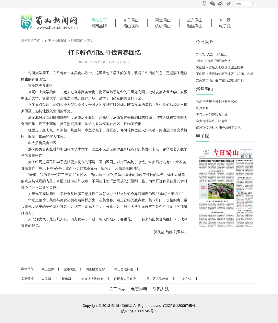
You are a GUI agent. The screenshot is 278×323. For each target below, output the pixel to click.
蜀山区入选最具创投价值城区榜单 (219, 67)
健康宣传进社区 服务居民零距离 (218, 127)
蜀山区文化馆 (95, 269)
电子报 (225, 26)
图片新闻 (202, 108)
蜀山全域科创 (123, 269)
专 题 (225, 20)
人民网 (46, 279)
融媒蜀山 (195, 26)
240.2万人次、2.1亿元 (211, 54)
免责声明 (139, 289)
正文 (90, 40)
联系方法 (161, 289)
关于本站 (117, 289)
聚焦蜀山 (163, 20)
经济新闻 (77, 40)
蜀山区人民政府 (157, 279)
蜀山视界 (131, 26)
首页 (48, 40)
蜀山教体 (47, 269)
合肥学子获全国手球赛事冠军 (216, 101)
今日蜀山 (131, 20)
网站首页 (99, 20)
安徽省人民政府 (92, 279)
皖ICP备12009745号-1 (139, 311)
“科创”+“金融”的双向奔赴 (213, 61)
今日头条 (204, 41)
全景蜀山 (195, 20)
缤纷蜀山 (163, 26)
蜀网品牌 (99, 26)
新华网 (66, 279)
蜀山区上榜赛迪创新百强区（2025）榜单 (224, 73)
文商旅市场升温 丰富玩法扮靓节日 (220, 80)
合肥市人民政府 (125, 279)
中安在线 (185, 279)
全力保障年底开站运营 (211, 121)
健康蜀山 (70, 269)
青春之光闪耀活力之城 (211, 114)
